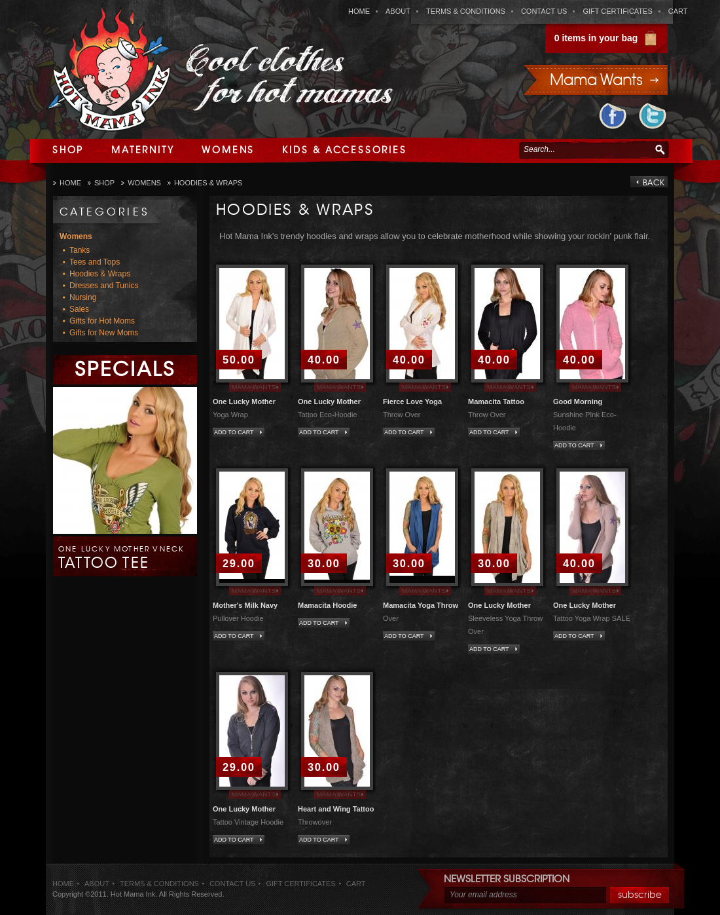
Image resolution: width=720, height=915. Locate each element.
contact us (544, 11)
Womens (228, 150)
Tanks (79, 250)
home (359, 11)
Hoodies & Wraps (208, 183)
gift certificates (617, 11)
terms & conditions (465, 11)
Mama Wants (254, 386)
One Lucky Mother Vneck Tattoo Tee (121, 558)
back (653, 182)
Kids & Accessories (344, 150)
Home (70, 183)
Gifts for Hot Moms (102, 321)
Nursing (82, 297)
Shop (68, 150)
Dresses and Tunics (103, 285)
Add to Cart (234, 432)
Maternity (142, 150)
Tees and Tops (94, 262)
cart (678, 11)
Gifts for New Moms (103, 332)
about (398, 11)
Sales (79, 309)
